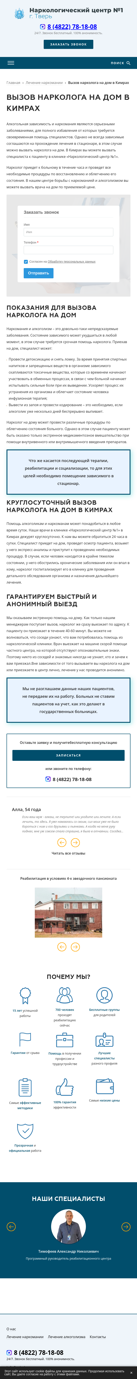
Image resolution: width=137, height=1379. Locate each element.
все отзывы (75, 853)
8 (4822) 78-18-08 (72, 26)
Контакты (98, 1336)
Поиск (118, 63)
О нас (11, 1329)
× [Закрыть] (131, 1373)
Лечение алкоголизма (66, 1336)
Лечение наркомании (44, 82)
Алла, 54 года (26, 809)
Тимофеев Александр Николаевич (68, 1251)
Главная (13, 82)
